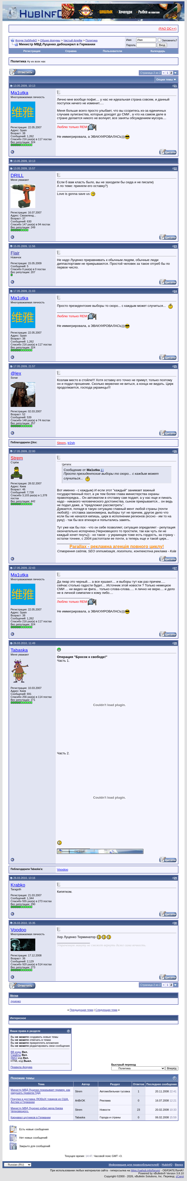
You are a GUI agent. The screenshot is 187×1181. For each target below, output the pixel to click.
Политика (92, 40)
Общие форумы (50, 40)
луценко (16, 1001)
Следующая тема (106, 1009)
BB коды (16, 1051)
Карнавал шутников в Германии (31, 1117)
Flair (15, 253)
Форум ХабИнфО (26, 40)
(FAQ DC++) (167, 28)
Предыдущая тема (81, 1009)
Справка (70, 51)
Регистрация (31, 51)
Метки (14, 995)
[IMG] (14, 1057)
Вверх (179, 1164)
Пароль (130, 45)
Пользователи (112, 51)
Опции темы (164, 79)
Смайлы (16, 1054)
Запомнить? (167, 40)
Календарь (157, 51)
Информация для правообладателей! (134, 1164)
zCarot (180, 1176)
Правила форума (21, 1067)
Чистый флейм (72, 40)
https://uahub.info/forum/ (145, 1170)
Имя (128, 39)
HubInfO (167, 1164)
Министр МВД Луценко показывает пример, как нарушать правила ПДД (40, 1091)
